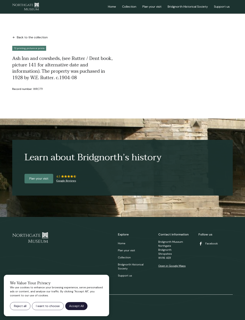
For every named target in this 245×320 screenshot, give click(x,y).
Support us (222, 7)
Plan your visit (152, 7)
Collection (129, 7)
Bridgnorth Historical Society (188, 7)
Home (112, 7)
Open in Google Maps (172, 266)
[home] (25, 7)
